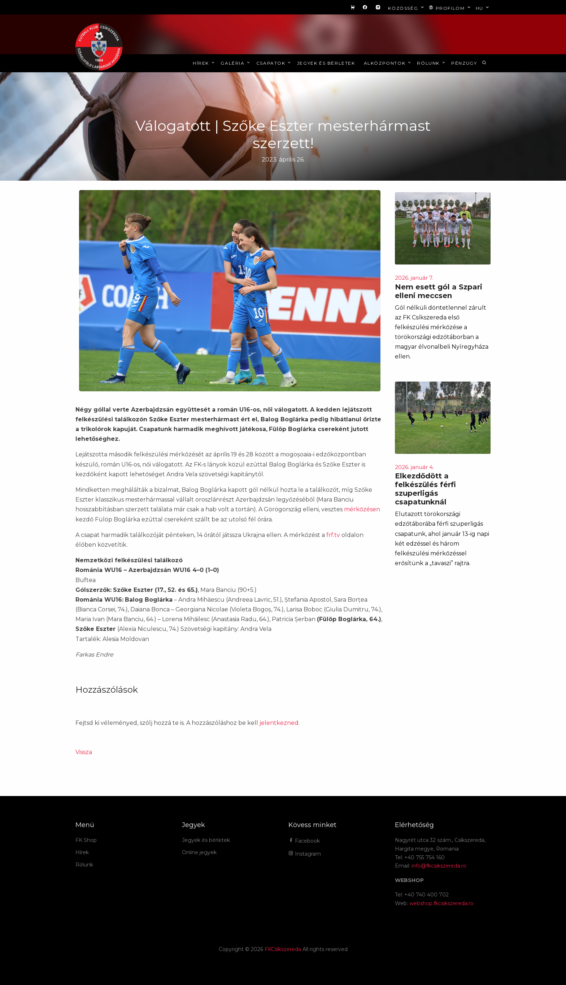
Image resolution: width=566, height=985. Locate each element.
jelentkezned (279, 722)
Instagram (304, 854)
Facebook (304, 841)
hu (483, 8)
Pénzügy (464, 63)
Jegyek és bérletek (326, 63)
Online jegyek (199, 852)
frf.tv (333, 535)
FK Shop (86, 840)
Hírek (204, 63)
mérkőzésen (362, 509)
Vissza (83, 752)
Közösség (406, 8)
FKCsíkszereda (283, 949)
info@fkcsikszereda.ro (439, 866)
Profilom (450, 8)
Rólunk (431, 63)
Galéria (236, 63)
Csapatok (274, 63)
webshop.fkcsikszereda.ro (441, 903)
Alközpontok (388, 63)
